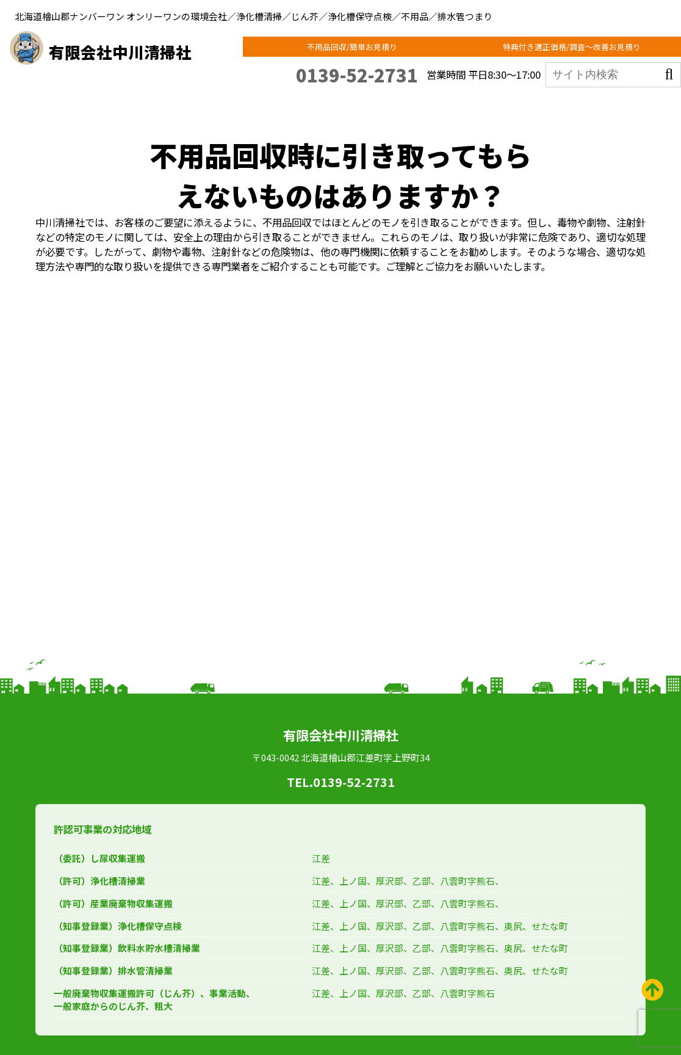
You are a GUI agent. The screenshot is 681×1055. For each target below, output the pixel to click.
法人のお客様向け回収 (403, 107)
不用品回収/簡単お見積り (386, 49)
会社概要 (570, 107)
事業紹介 (160, 107)
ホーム (72, 107)
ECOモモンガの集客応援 (496, 107)
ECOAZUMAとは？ (316, 107)
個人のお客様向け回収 (229, 107)
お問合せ (619, 107)
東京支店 (114, 107)
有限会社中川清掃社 (139, 49)
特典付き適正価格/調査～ (582, 49)
